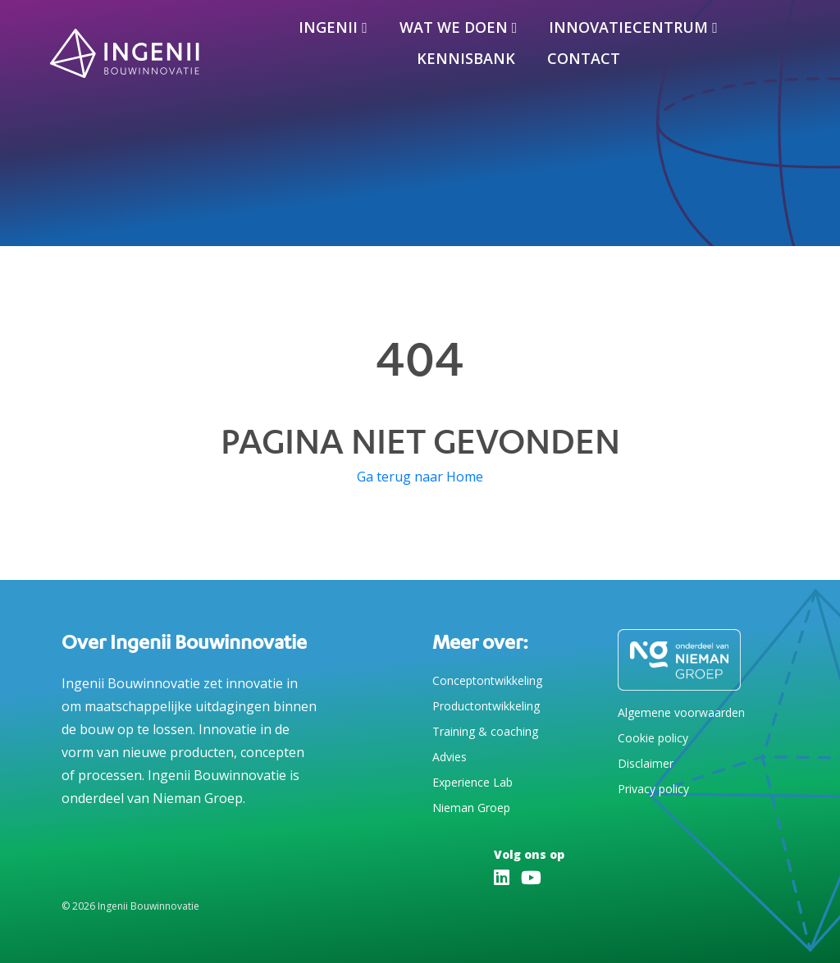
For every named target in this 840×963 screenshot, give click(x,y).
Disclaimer (645, 763)
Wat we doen (453, 27)
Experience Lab (472, 782)
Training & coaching (485, 731)
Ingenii (328, 27)
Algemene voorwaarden (681, 712)
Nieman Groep (471, 807)
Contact (583, 58)
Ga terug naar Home (420, 477)
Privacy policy (653, 788)
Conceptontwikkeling (487, 680)
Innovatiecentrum (628, 27)
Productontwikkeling (486, 706)
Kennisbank (466, 58)
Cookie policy (653, 738)
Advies (449, 756)
